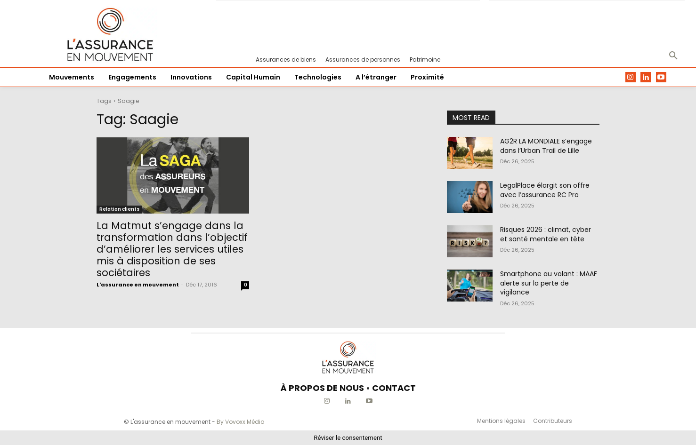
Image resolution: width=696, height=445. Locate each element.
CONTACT (394, 388)
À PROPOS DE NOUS (322, 388)
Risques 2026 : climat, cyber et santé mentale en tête (545, 234)
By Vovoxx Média (241, 422)
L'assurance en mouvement (138, 284)
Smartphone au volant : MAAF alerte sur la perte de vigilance (548, 283)
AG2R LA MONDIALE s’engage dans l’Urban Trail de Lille (546, 145)
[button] (673, 56)
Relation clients (119, 209)
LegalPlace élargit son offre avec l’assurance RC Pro (545, 190)
